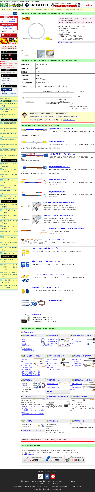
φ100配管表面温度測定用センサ (9, 156)
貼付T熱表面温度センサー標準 (31, 375)
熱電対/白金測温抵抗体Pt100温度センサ (23, 9)
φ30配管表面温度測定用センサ (10, 135)
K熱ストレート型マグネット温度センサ (10, 170)
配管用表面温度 (76, 365)
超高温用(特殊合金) (28, 351)
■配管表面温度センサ (8, 120)
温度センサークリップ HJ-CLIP (31, 430)
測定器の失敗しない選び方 (9, 31)
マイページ (6, 76)
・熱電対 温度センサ (7, 26)
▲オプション (68, 42)
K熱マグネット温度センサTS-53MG (10, 165)
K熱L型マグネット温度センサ (9, 176)
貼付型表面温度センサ (8, 253)
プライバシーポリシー (51, 471)
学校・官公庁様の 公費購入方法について (7, 79)
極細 (23, 341)
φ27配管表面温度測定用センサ (10, 129)
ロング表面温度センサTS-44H (9, 115)
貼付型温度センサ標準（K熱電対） (10, 222)
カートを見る (7, 35)
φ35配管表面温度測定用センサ (10, 140)
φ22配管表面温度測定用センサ (10, 124)
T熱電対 (24, 386)
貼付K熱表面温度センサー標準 (31, 373)
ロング (24, 343)
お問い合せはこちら (69, 120)
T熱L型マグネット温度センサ (9, 192)
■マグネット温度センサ (9, 160)
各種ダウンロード (8, 86)
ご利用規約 (40, 471)
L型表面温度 (75, 361)
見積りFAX (6, 55)
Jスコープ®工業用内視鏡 (8, 21)
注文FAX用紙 (7, 59)
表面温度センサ (38, 9)
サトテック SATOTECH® (8, 19)
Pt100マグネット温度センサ (55, 369)
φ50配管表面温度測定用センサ (10, 151)
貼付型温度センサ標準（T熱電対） (10, 227)
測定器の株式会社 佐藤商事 (28, 481)
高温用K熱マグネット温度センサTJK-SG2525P (10, 197)
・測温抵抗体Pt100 (6, 28)
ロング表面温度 (76, 363)
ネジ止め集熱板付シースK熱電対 (10, 260)
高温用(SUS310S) (27, 349)
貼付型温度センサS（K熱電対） (9, 216)
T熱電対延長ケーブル (53, 387)
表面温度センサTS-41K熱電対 (9, 105)
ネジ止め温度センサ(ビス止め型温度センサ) (9, 281)
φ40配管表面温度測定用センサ (10, 146)
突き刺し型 (75, 339)
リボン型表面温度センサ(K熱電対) (9, 206)
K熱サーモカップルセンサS (10, 233)
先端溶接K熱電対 (52, 339)
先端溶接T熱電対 (52, 341)
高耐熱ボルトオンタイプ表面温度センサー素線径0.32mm (9, 267)
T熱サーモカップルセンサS (10, 238)
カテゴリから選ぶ (6, 9)
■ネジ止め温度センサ (8, 256)
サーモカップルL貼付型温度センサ (10, 249)
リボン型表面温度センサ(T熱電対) (9, 211)
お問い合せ (5, 52)
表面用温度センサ (7, 98)
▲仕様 (60, 42)
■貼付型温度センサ (7, 201)
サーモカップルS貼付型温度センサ (10, 243)
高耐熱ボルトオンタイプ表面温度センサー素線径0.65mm (9, 275)
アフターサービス (6, 83)
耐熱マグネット (51, 367)
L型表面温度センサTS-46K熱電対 (9, 110)
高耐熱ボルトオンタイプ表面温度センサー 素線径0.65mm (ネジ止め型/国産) (19, 1)
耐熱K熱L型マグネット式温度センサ (9, 181)
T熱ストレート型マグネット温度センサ (10, 186)
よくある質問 (6, 70)
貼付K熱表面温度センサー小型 (31, 371)
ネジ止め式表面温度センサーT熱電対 (9, 286)
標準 (23, 339)
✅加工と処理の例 (52, 421)
